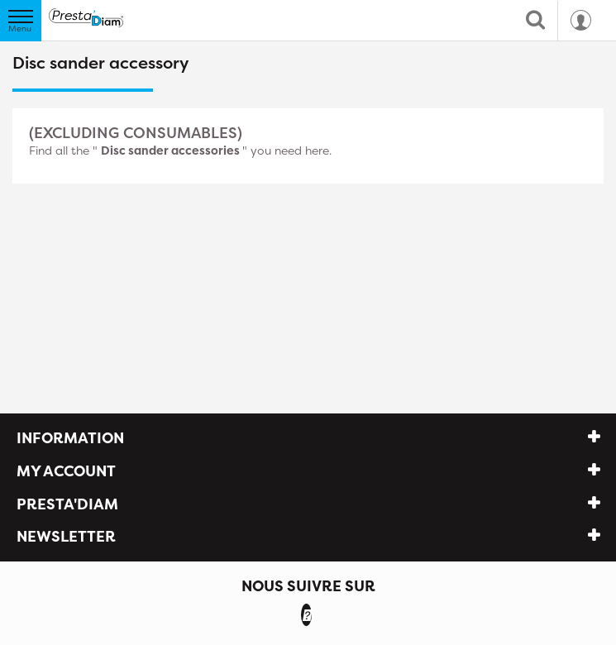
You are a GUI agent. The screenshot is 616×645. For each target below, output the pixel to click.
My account (66, 471)
